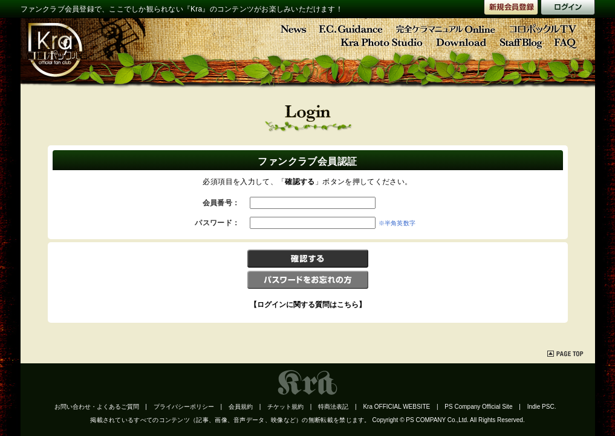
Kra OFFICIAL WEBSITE (396, 406)
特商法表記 (333, 406)
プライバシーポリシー (184, 406)
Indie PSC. (541, 406)
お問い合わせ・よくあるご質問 (96, 406)
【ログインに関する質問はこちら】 (308, 304)
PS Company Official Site (478, 406)
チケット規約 (285, 406)
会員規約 (241, 406)
